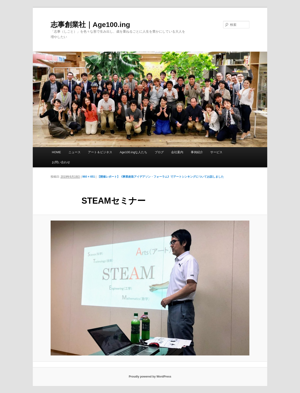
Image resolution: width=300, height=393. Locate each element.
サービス (216, 152)
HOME (56, 152)
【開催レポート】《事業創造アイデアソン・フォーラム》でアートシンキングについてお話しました (160, 176)
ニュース (74, 152)
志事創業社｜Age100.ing (90, 24)
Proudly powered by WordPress (150, 376)
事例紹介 (197, 152)
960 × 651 (88, 176)
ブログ (159, 152)
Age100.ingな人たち (133, 152)
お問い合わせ (61, 162)
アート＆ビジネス (100, 152)
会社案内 (177, 152)
